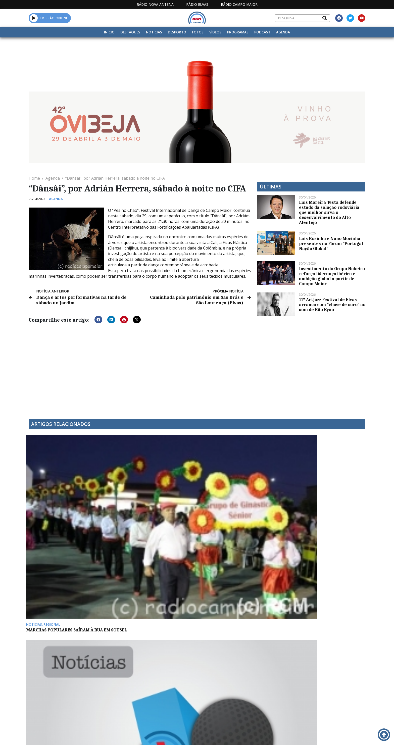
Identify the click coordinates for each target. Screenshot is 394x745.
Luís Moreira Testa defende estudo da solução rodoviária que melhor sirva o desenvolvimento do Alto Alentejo (329, 212)
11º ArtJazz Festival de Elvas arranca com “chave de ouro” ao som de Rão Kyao (332, 304)
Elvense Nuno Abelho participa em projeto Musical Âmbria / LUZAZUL (322, 498)
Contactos (271, 692)
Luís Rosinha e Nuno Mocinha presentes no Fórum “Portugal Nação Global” (331, 243)
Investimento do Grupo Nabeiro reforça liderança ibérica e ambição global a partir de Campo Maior (332, 276)
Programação (237, 692)
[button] (34, 18)
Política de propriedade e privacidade (328, 692)
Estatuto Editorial (195, 692)
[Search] (324, 18)
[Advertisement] (140, 370)
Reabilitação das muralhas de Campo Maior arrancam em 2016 (153, 574)
